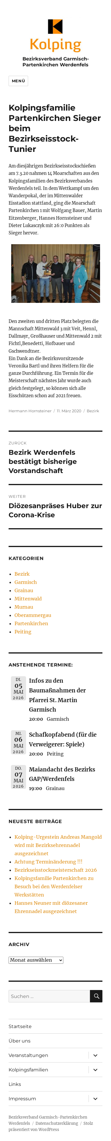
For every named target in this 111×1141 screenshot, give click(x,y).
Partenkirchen (31, 623)
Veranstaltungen (28, 1055)
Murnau (24, 607)
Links (15, 1084)
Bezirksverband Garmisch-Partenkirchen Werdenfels (55, 61)
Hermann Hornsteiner (30, 410)
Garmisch (26, 582)
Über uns (19, 1041)
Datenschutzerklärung (57, 1123)
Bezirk (93, 410)
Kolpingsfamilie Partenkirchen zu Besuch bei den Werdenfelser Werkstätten (54, 886)
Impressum (22, 1098)
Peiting (23, 632)
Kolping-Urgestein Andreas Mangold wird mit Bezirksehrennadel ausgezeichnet (58, 845)
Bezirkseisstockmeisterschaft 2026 (56, 870)
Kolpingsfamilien (28, 1070)
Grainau (24, 590)
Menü (18, 80)
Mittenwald (28, 599)
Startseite (20, 1026)
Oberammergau (33, 615)
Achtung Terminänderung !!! (49, 862)
